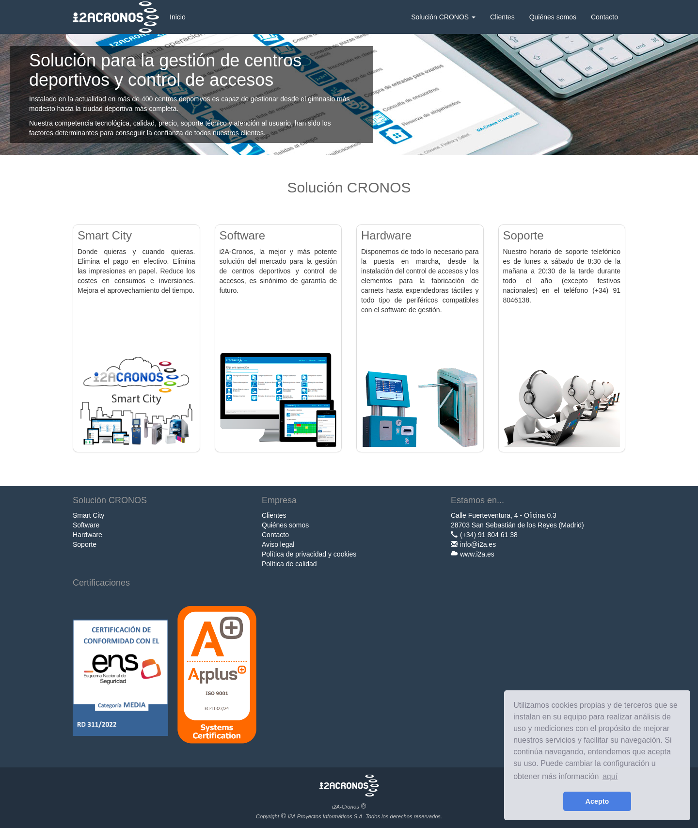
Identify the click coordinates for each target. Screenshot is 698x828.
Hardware (87, 535)
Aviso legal (278, 544)
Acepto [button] (597, 801)
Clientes (502, 17)
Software (86, 525)
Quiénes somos (552, 17)
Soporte (84, 544)
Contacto (604, 17)
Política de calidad (289, 564)
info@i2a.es (478, 544)
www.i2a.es (477, 554)
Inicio (178, 17)
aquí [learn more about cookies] (610, 776)
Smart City (88, 515)
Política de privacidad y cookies (309, 554)
